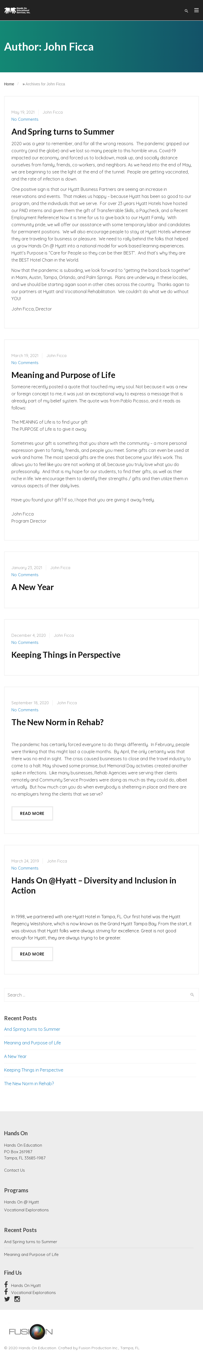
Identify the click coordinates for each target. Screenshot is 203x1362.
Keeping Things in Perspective (65, 654)
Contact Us (14, 1170)
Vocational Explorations (26, 1209)
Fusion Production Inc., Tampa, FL (109, 1347)
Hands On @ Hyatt (21, 1202)
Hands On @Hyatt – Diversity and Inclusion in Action (93, 885)
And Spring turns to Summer (62, 131)
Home (9, 84)
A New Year (32, 587)
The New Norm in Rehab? (57, 722)
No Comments (25, 119)
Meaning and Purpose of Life (63, 375)
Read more (32, 813)
